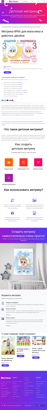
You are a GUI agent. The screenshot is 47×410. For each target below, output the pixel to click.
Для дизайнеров (39, 383)
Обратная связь (5, 388)
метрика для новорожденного (20, 121)
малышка (3, 124)
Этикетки (15, 394)
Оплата (37, 388)
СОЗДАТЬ (7, 72)
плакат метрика (10, 121)
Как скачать (15, 96)
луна (38, 123)
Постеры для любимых (29, 386)
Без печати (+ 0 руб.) (9, 96)
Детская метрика (15, 26)
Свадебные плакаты (28, 392)
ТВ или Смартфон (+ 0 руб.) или (12, 94)
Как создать (25, 1)
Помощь (38, 392)
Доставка (38, 390)
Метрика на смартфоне (12, 302)
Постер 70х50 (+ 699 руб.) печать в (11, 84)
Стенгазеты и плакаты (17, 381)
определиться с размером (17, 77)
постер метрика (13, 123)
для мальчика (25, 123)
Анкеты (25, 388)
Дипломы (15, 392)
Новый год (26, 395)
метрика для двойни (31, 121)
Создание (38, 386)
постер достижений (5, 123)
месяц (40, 123)
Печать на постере (11, 308)
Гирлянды (15, 383)
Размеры (8, 325)
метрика (5, 121)
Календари (26, 379)
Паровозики (15, 389)
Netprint (20, 82)
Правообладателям (40, 397)
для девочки (19, 123)
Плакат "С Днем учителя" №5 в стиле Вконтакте (38, 350)
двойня (35, 123)
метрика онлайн (39, 121)
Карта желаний (16, 396)
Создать (5, 365)
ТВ (16, 94)
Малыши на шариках (28, 390)
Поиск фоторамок (40, 394)
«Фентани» (8, 405)
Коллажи (26, 377)
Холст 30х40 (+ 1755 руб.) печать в (11, 86)
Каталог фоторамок (6, 26)
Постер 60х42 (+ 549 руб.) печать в (11, 82)
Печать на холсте (10, 318)
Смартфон (21, 94)
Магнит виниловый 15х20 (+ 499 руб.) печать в (14, 92)
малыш (43, 123)
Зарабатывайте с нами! (41, 381)
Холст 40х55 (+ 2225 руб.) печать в (11, 88)
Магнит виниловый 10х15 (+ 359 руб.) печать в (14, 90)
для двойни (31, 123)
